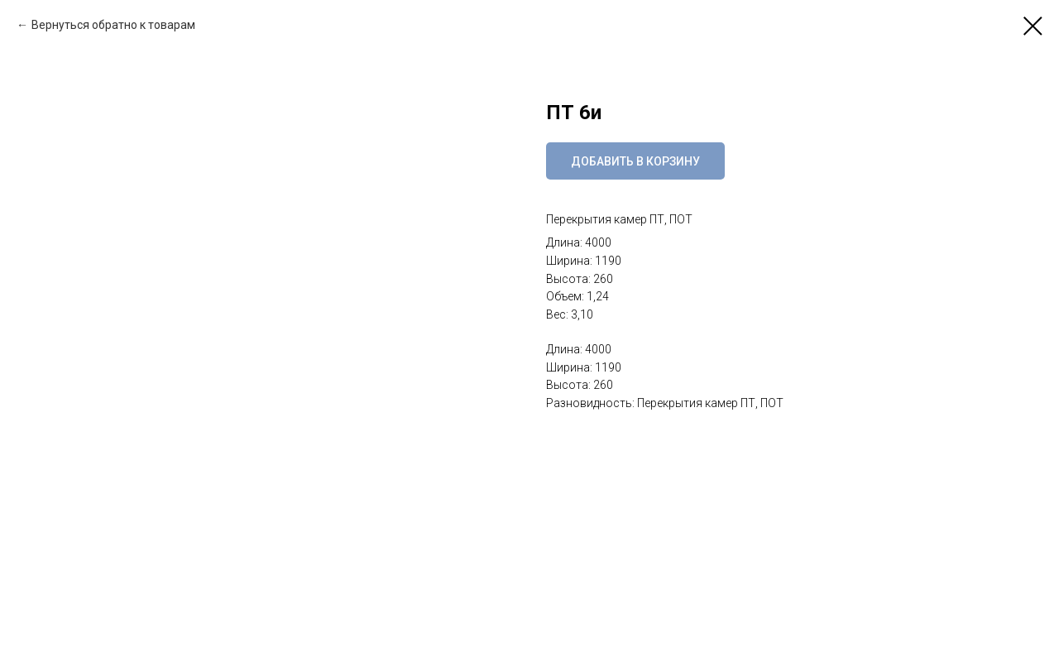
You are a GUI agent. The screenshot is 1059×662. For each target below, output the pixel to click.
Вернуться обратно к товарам (113, 24)
